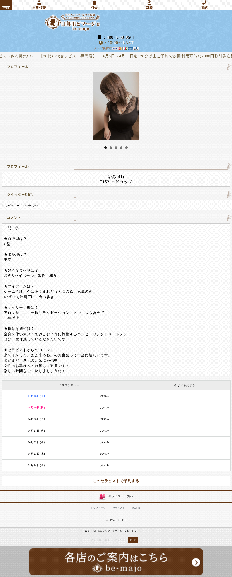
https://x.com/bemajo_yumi (21, 205)
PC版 (133, 540)
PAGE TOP (116, 520)
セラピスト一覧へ (116, 496)
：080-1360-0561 (116, 37)
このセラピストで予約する (116, 481)
